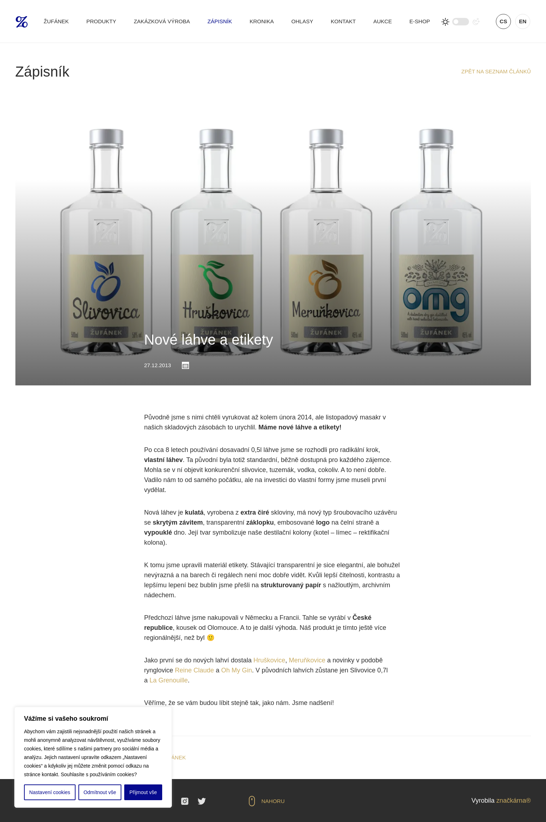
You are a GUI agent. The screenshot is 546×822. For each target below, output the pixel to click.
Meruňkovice (307, 660)
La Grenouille (169, 680)
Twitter (202, 801)
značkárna (511, 800)
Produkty (101, 21)
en (523, 21)
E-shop (420, 21)
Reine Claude (194, 670)
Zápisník (220, 21)
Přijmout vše (143, 792)
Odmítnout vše (99, 792)
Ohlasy (302, 21)
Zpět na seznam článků (496, 71)
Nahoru (273, 801)
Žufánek (56, 21)
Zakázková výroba (162, 21)
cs (503, 21)
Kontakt (343, 21)
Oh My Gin (236, 670)
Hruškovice (269, 660)
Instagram (184, 801)
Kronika (262, 21)
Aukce (382, 21)
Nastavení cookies (49, 792)
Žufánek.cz (22, 22)
